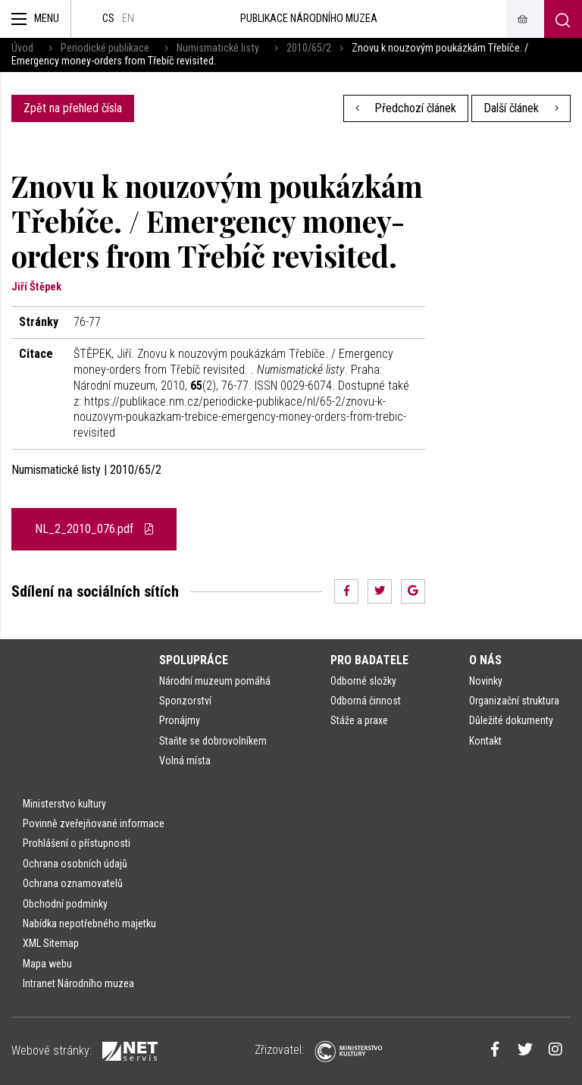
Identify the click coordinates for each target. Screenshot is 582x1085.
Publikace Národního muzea (308, 18)
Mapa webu (47, 964)
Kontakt (485, 741)
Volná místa (185, 760)
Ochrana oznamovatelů (73, 883)
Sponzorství (185, 701)
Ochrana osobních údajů (75, 864)
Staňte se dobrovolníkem (213, 741)
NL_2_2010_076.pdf (94, 529)
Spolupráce (193, 660)
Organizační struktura (514, 701)
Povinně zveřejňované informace (93, 823)
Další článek (521, 108)
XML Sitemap (51, 943)
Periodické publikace (105, 48)
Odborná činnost (365, 701)
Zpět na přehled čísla (72, 108)
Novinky (485, 681)
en (128, 18)
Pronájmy (179, 720)
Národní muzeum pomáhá (215, 681)
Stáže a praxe (359, 720)
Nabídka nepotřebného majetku (89, 923)
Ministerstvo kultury (64, 804)
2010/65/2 (308, 48)
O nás (485, 660)
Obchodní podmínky (65, 904)
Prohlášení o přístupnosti (76, 843)
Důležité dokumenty (511, 720)
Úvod (22, 48)
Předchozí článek (406, 108)
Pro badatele (369, 660)
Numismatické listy (218, 48)
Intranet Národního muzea (78, 983)
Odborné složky (363, 681)
